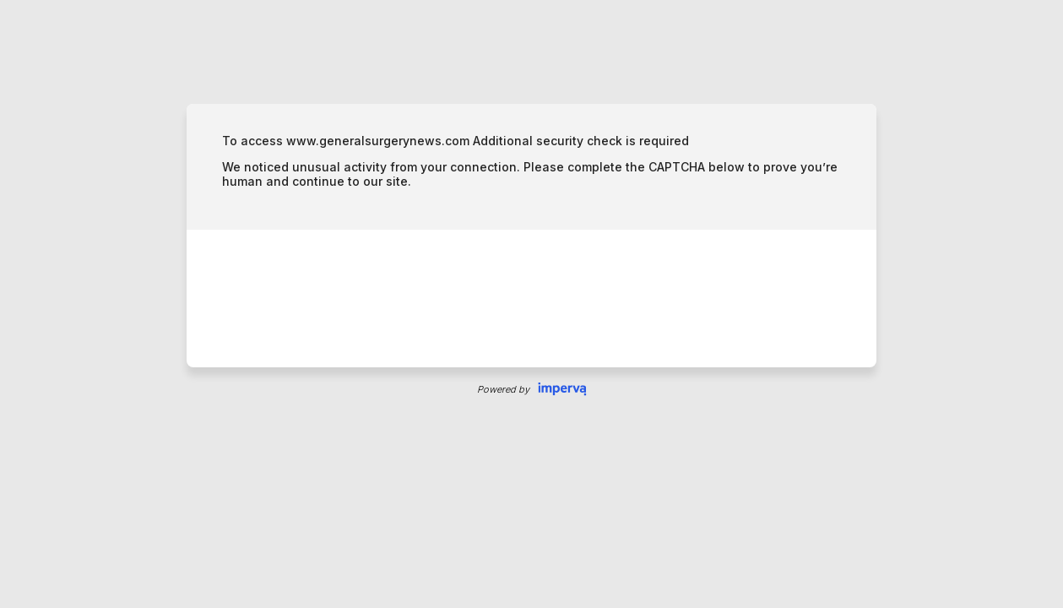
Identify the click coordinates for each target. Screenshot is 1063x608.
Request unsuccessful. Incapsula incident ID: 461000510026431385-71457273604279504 (531, 304)
